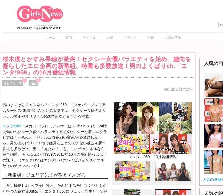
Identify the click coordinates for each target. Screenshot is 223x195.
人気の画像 (173, 38)
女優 (110, 38)
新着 (69, 38)
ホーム (50, 38)
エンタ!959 (11, 126)
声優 (150, 38)
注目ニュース (13, 83)
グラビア (130, 38)
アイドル (89, 38)
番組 (33, 83)
